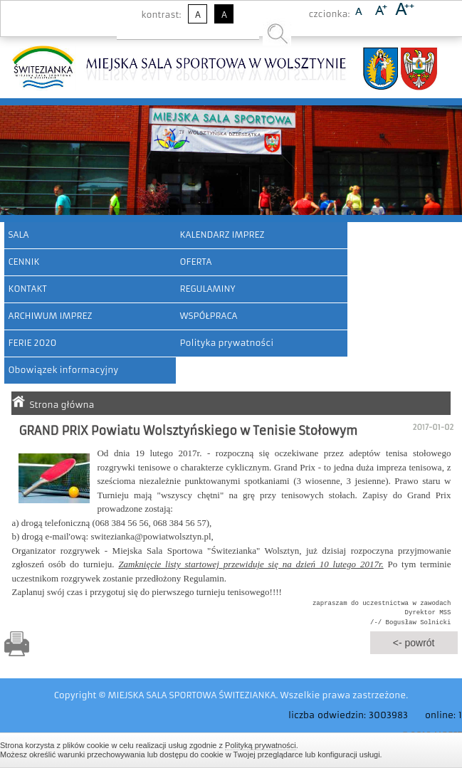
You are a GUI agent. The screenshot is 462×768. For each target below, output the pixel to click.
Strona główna (61, 404)
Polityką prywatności (260, 745)
